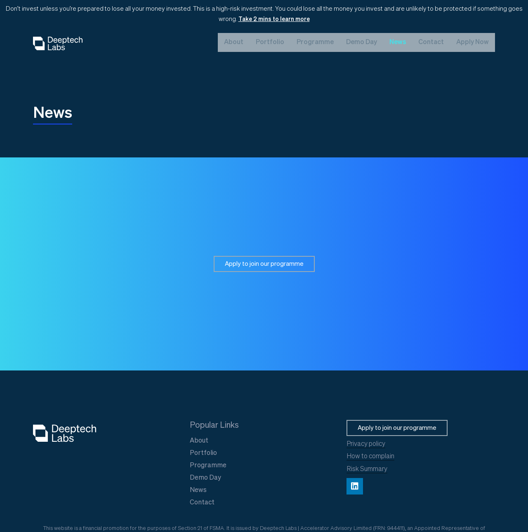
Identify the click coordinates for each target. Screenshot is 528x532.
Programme (315, 42)
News (397, 42)
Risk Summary (366, 469)
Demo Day (361, 42)
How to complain (370, 456)
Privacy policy (365, 444)
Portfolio (270, 42)
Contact (431, 42)
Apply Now (472, 42)
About (233, 42)
